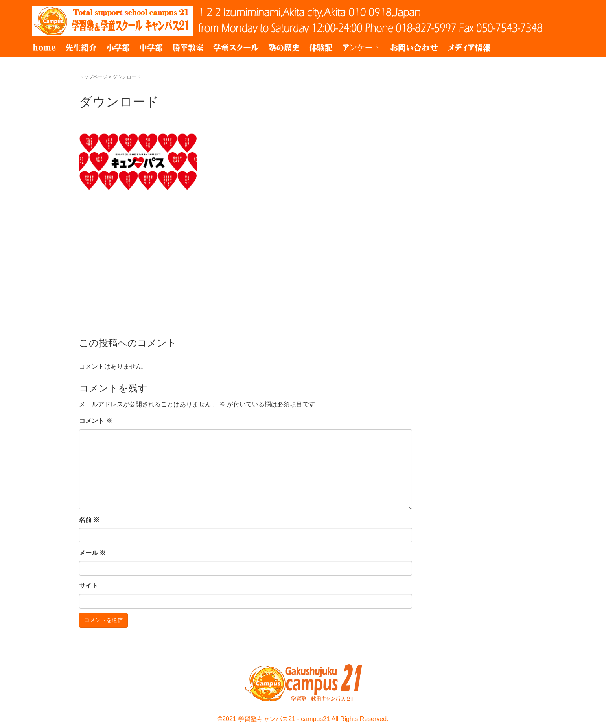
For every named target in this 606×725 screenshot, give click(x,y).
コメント (95, 420)
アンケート (361, 48)
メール (92, 553)
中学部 (151, 48)
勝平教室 (188, 48)
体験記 (321, 48)
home (44, 48)
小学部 (118, 48)
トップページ (93, 77)
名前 (89, 520)
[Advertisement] (246, 252)
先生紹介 (81, 48)
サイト (88, 585)
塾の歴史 (284, 48)
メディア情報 (469, 48)
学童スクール (236, 48)
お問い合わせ (414, 48)
